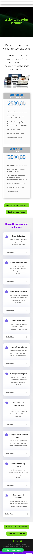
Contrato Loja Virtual (16, 212)
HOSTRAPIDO (7, 546)
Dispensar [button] (29, 553)
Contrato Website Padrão (16, 205)
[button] (13, 550)
